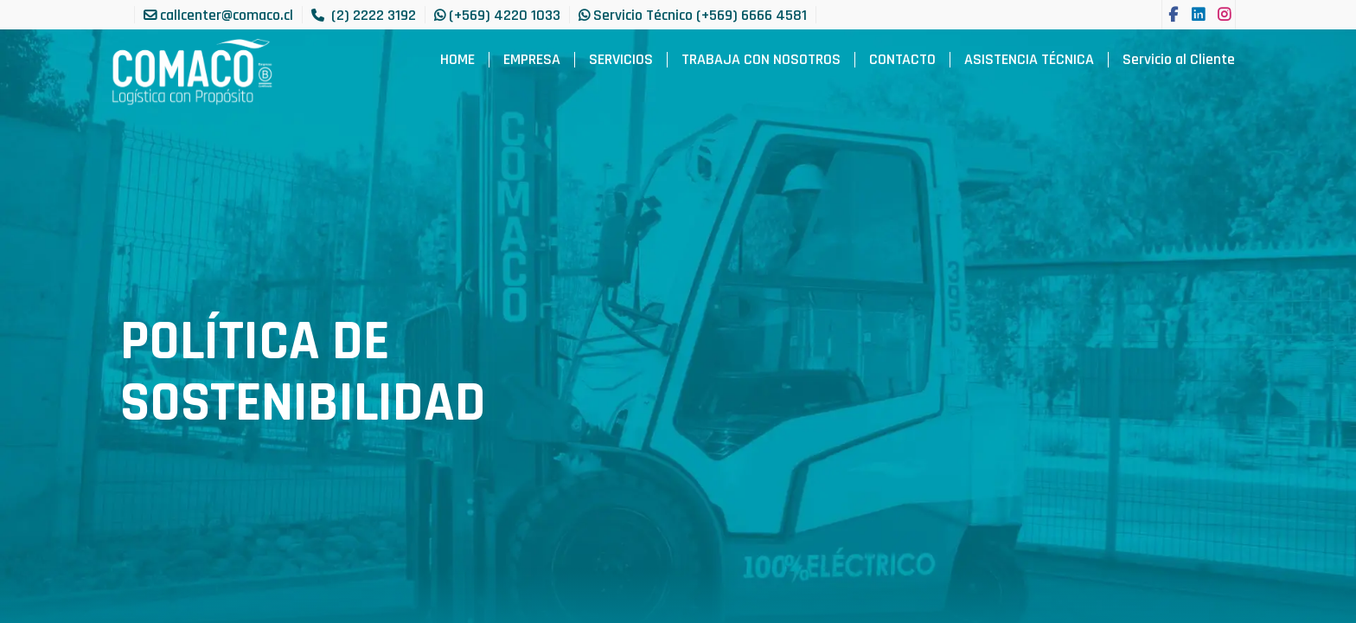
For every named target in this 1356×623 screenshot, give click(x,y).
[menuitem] (457, 59)
